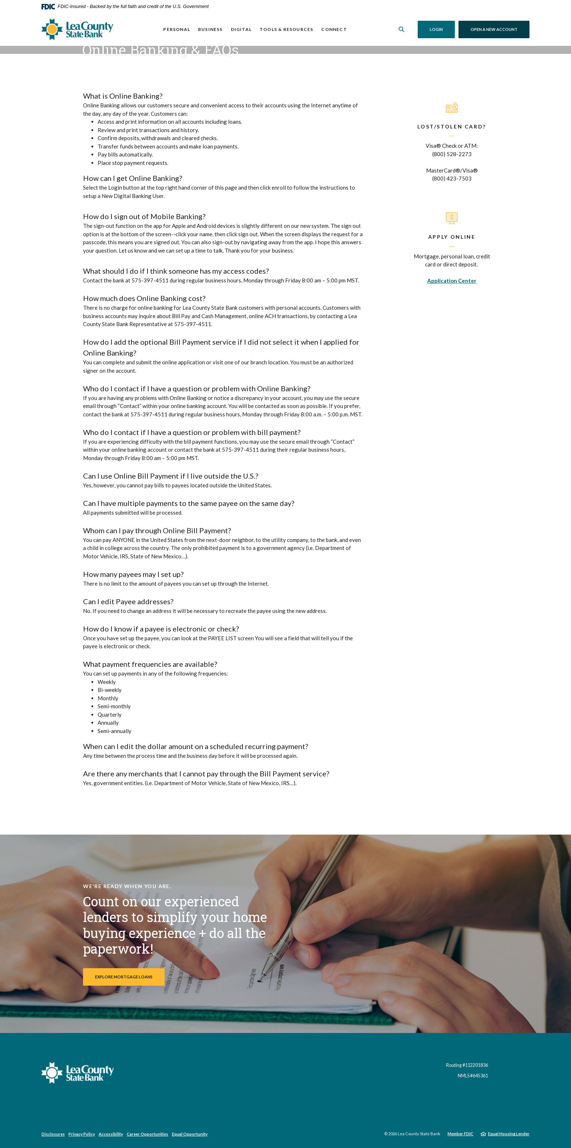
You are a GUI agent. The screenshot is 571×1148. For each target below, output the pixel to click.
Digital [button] (241, 29)
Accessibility (111, 1134)
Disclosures (53, 1134)
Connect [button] (334, 29)
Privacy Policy (81, 1134)
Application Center (451, 280)
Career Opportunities (147, 1134)
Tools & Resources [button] (286, 29)
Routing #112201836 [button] (467, 1065)
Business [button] (210, 29)
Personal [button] (176, 29)
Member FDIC (460, 1133)
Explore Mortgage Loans (124, 976)
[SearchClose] (402, 29)
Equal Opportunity (190, 1134)
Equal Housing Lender (508, 1133)
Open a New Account (499, 29)
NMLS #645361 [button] (473, 1075)
